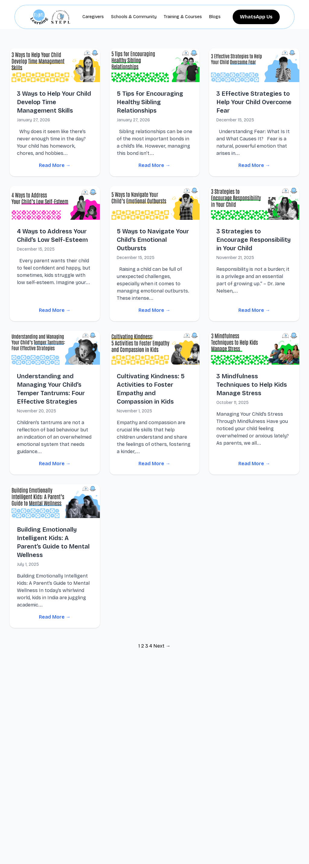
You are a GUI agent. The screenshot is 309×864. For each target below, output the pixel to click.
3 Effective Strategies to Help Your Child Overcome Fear (253, 102)
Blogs (215, 16)
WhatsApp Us (256, 17)
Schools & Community (134, 16)
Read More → (55, 165)
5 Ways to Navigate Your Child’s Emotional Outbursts (153, 240)
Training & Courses (183, 16)
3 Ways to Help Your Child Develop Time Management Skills (54, 102)
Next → (161, 646)
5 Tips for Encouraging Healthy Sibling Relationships (150, 102)
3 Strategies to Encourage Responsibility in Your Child (253, 240)
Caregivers (93, 16)
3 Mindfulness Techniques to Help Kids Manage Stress (251, 385)
